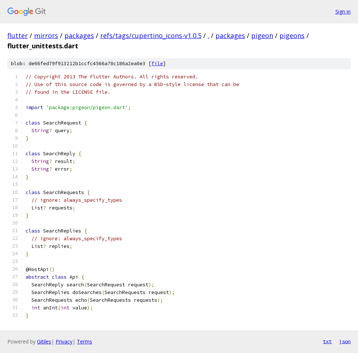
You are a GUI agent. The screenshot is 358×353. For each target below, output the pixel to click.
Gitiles (44, 341)
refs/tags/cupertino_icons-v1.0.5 (150, 35)
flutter (17, 35)
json (345, 341)
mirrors (46, 35)
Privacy (64, 341)
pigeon (262, 35)
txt (327, 341)
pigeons (292, 35)
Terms (84, 341)
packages (79, 35)
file (157, 63)
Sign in (343, 11)
